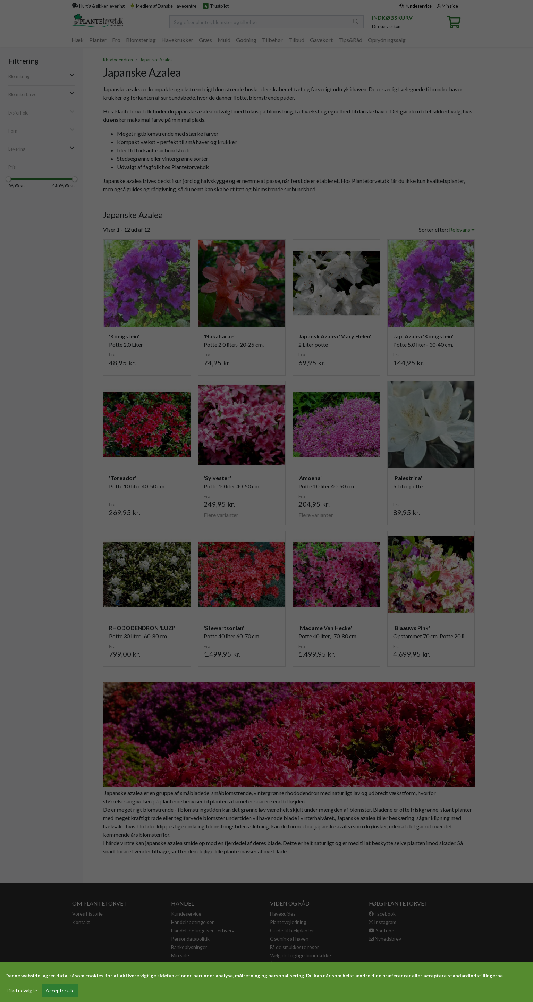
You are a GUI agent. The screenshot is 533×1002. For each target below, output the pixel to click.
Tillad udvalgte (21, 990)
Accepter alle (60, 990)
